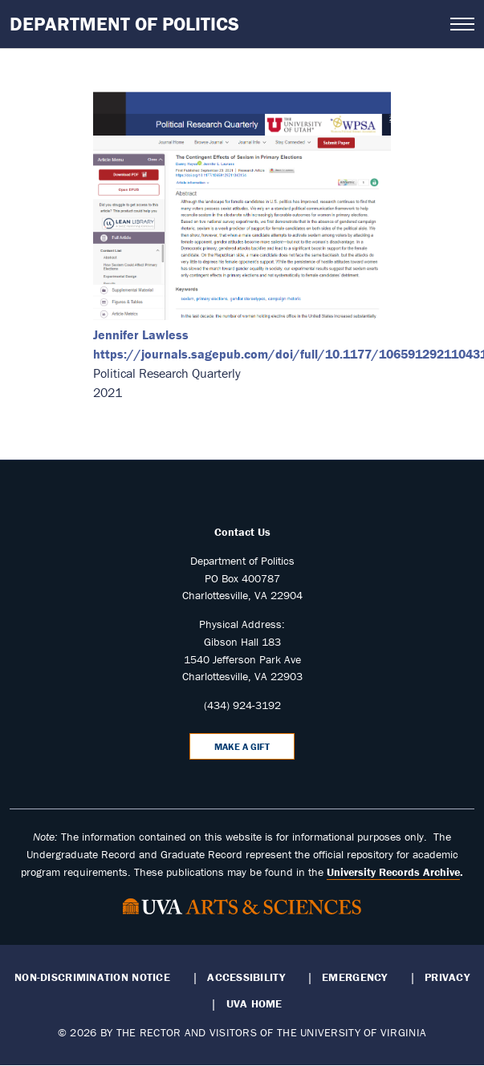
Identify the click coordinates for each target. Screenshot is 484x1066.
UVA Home (254, 1003)
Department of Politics (124, 23)
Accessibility (246, 977)
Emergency (354, 977)
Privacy (447, 977)
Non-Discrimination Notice (92, 977)
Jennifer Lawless (141, 334)
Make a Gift (242, 746)
